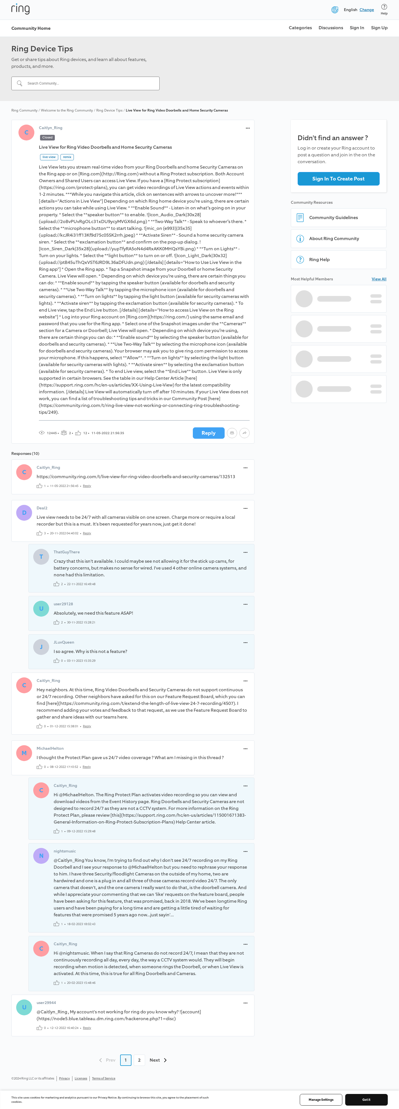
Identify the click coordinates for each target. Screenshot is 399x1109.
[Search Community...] (89, 83)
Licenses (81, 1078)
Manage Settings (321, 1100)
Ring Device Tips (109, 110)
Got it (366, 1100)
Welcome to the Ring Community (67, 110)
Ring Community (24, 110)
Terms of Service (103, 1078)
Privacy (64, 1078)
